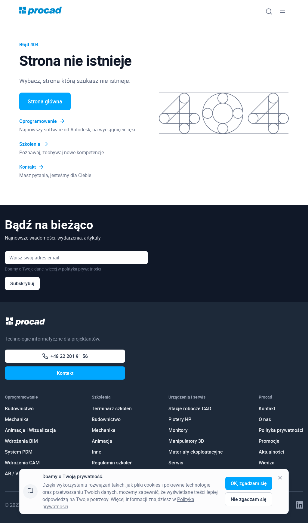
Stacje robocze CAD (189, 408)
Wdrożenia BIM (21, 441)
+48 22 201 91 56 (65, 356)
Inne (96, 451)
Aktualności (271, 451)
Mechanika (17, 419)
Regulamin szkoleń (112, 462)
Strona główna (45, 101)
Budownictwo (19, 408)
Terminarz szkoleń (112, 408)
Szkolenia (34, 144)
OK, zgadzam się (249, 483)
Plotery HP (179, 419)
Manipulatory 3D (186, 441)
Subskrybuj (22, 283)
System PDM (18, 451)
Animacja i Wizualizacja (30, 430)
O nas (265, 419)
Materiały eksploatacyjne (195, 451)
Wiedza (267, 462)
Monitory (178, 430)
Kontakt (31, 167)
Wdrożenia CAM (22, 462)
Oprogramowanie (42, 121)
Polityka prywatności (281, 430)
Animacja (102, 441)
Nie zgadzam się (248, 499)
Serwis (175, 462)
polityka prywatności (81, 269)
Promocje (269, 441)
